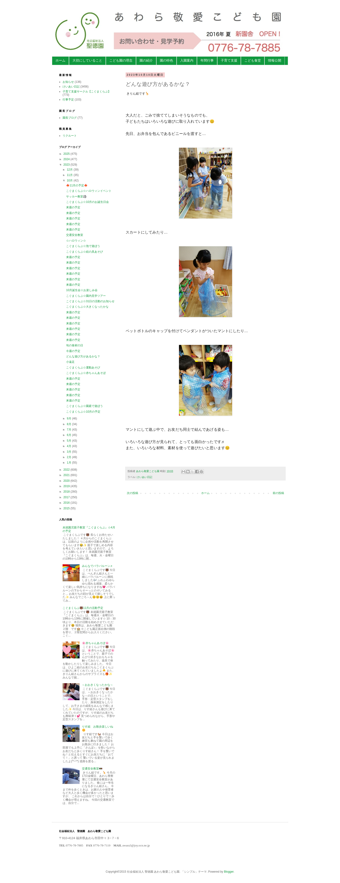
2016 (67, 502)
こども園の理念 (120, 60)
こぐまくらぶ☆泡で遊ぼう (83, 246)
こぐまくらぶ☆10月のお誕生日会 (87, 202)
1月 (69, 462)
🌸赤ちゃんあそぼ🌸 (95, 643)
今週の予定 (73, 351)
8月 (69, 424)
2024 (67, 159)
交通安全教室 (74, 235)
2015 (67, 508)
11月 (70, 175)
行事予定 (68, 99)
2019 (67, 486)
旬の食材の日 (74, 345)
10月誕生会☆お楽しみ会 (82, 290)
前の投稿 (278, 493)
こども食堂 (252, 60)
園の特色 (166, 60)
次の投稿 (132, 493)
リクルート (70, 135)
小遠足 (70, 362)
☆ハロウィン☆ (76, 240)
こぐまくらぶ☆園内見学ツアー (86, 295)
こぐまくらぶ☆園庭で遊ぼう (84, 406)
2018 (67, 491)
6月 (69, 435)
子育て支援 (229, 60)
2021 (67, 475)
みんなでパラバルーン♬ (97, 566)
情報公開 (274, 60)
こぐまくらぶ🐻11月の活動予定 (83, 608)
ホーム (60, 60)
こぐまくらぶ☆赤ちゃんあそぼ (86, 373)
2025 (67, 153)
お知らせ (68, 82)
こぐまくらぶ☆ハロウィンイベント (88, 191)
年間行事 (207, 60)
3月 (69, 451)
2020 (67, 480)
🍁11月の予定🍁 (77, 185)
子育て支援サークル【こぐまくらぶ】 (87, 91)
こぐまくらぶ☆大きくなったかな (87, 306)
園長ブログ (70, 117)
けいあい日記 (144, 477)
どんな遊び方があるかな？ (83, 356)
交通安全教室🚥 (92, 768)
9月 (69, 418)
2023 (67, 164)
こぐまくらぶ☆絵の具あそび (84, 251)
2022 (67, 469)
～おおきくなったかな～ (97, 684)
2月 (69, 457)
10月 (70, 180)
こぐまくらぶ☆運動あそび (83, 367)
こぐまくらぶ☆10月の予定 (83, 411)
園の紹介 (146, 60)
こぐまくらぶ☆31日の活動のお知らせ (90, 301)
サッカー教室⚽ (76, 196)
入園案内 (186, 60)
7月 (69, 429)
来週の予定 (73, 207)
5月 (69, 440)
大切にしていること (87, 60)
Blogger (229, 871)
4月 (69, 446)
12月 (70, 169)
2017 (67, 497)
